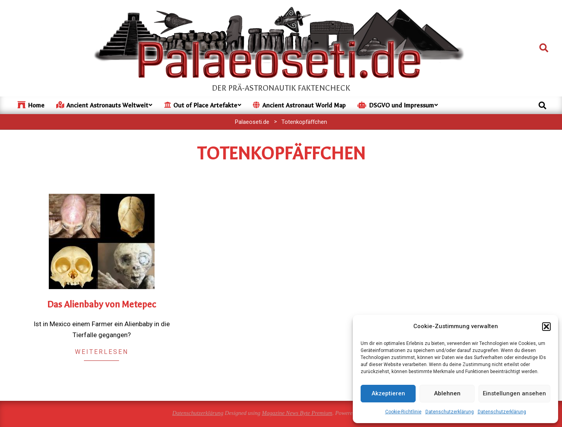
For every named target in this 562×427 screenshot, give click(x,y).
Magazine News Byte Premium (297, 413)
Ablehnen (447, 393)
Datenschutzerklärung (449, 411)
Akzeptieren (388, 393)
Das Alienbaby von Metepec (101, 304)
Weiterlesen (101, 352)
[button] (546, 327)
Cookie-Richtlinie (403, 411)
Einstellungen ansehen (514, 393)
